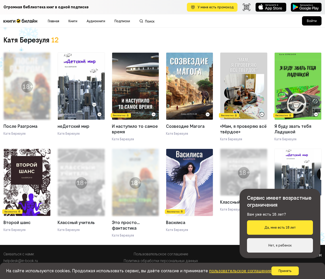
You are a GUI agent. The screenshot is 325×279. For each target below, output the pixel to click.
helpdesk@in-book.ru (20, 261)
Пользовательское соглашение (161, 254)
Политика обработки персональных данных (161, 261)
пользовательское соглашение (240, 270)
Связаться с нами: (18, 254)
